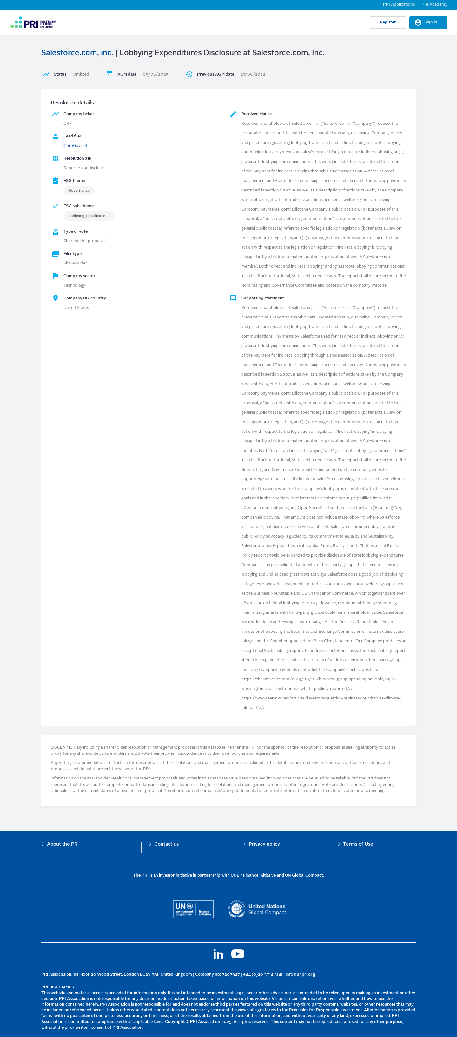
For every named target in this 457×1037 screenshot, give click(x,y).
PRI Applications (399, 5)
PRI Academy (434, 5)
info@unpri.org (300, 975)
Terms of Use (358, 844)
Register (388, 22)
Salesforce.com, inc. (77, 53)
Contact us (166, 844)
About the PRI (63, 844)
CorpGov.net (75, 146)
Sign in (430, 22)
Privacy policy (264, 844)
